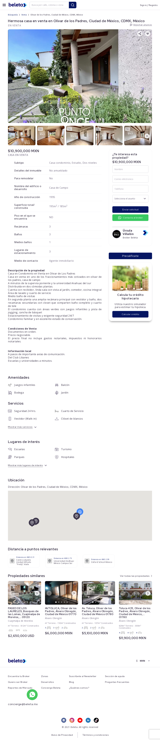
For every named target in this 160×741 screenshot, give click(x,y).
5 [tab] (30, 602)
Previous (9, 135)
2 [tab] (22, 602)
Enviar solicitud (130, 209)
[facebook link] (63, 720)
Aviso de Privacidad (62, 735)
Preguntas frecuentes (117, 682)
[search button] (72, 5)
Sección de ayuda (115, 676)
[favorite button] (147, 34)
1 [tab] (19, 602)
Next (144, 135)
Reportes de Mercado (20, 688)
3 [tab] (24, 602)
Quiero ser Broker (18, 682)
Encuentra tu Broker (19, 676)
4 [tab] (27, 602)
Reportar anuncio (142, 24)
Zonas (44, 676)
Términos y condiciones (95, 735)
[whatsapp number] (32, 694)
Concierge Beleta (50, 688)
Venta (24, 14)
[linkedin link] (88, 720)
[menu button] (4, 5)
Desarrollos (47, 682)
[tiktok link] (96, 720)
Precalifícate (130, 256)
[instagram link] (71, 720)
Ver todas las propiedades (135, 576)
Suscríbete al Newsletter (82, 676)
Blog (71, 682)
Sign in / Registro (149, 5)
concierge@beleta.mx (23, 704)
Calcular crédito (130, 314)
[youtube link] (80, 720)
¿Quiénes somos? (79, 688)
